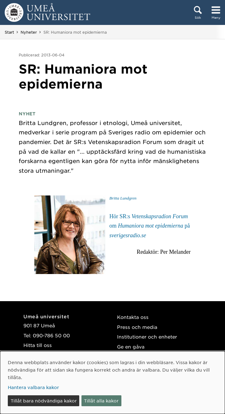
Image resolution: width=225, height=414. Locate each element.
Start (9, 32)
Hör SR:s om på (149, 225)
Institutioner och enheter (147, 336)
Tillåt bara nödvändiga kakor (44, 400)
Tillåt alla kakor (101, 400)
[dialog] (112, 382)
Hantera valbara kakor (33, 387)
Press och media (137, 327)
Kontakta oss (133, 317)
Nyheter (29, 32)
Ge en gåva (130, 346)
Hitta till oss (37, 345)
